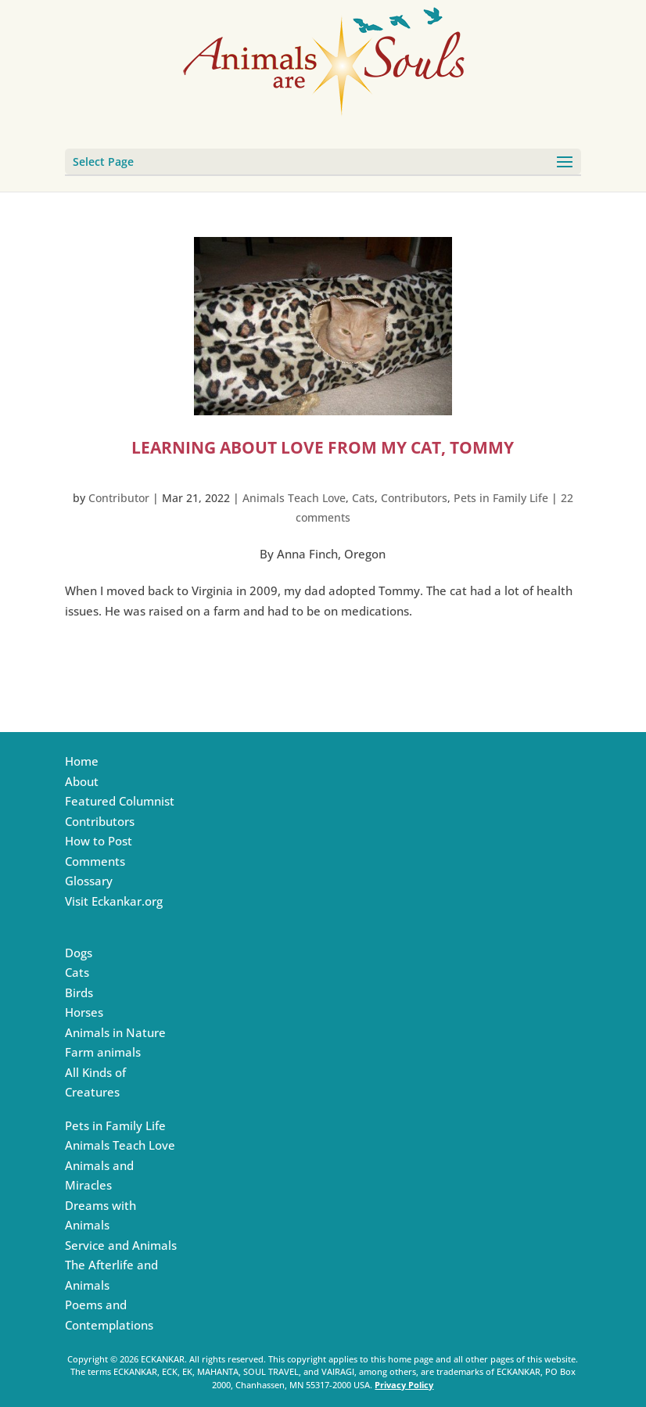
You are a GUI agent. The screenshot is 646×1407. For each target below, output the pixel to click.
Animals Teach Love (294, 497)
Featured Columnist (119, 801)
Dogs (78, 952)
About (82, 781)
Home (82, 761)
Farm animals (103, 1052)
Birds (79, 992)
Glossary (89, 880)
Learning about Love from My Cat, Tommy (322, 447)
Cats (363, 497)
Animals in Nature (115, 1032)
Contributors (414, 497)
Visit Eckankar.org (114, 901)
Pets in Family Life (501, 497)
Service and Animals (121, 1245)
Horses (84, 1012)
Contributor (118, 497)
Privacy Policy (404, 1385)
